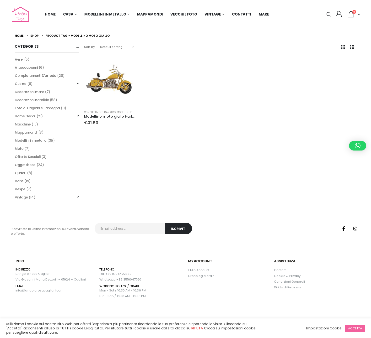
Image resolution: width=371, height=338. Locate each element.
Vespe (20, 189)
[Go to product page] (109, 81)
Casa (68, 14)
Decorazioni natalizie (32, 100)
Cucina (20, 83)
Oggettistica (25, 164)
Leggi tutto (93, 328)
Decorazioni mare (29, 91)
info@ (20, 290)
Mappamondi (150, 14)
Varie (19, 181)
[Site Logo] (20, 14)
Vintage (21, 197)
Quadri (20, 173)
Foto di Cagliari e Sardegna (37, 108)
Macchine (23, 124)
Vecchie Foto (183, 14)
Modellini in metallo (130, 112)
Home (50, 14)
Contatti (241, 14)
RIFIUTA (197, 328)
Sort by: (90, 47)
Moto (19, 148)
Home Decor (25, 116)
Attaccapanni (26, 67)
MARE (264, 14)
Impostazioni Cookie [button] (324, 328)
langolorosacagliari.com (44, 290)
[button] (329, 14)
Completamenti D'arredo (100, 112)
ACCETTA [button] (355, 328)
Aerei (19, 59)
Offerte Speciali (27, 156)
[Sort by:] (117, 47)
